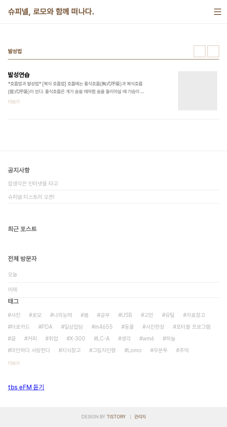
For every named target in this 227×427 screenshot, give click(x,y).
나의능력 (62, 315)
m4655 (104, 327)
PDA (46, 327)
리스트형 (213, 51)
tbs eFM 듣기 (26, 387)
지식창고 (71, 350)
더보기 (14, 363)
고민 (148, 315)
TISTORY (116, 417)
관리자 (140, 417)
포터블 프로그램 (193, 327)
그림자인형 (104, 350)
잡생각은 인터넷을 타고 (33, 183)
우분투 (160, 350)
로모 (36, 315)
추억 (184, 350)
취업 (53, 338)
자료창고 (195, 315)
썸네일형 (199, 51)
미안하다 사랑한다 (30, 350)
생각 (126, 338)
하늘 (170, 338)
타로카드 (20, 327)
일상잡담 (73, 327)
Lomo (135, 350)
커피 (32, 338)
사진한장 (155, 327)
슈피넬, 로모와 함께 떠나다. (51, 12)
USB (126, 315)
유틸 (170, 315)
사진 (15, 315)
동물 (129, 327)
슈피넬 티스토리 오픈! (31, 197)
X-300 (77, 338)
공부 (105, 315)
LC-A (103, 338)
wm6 (148, 338)
